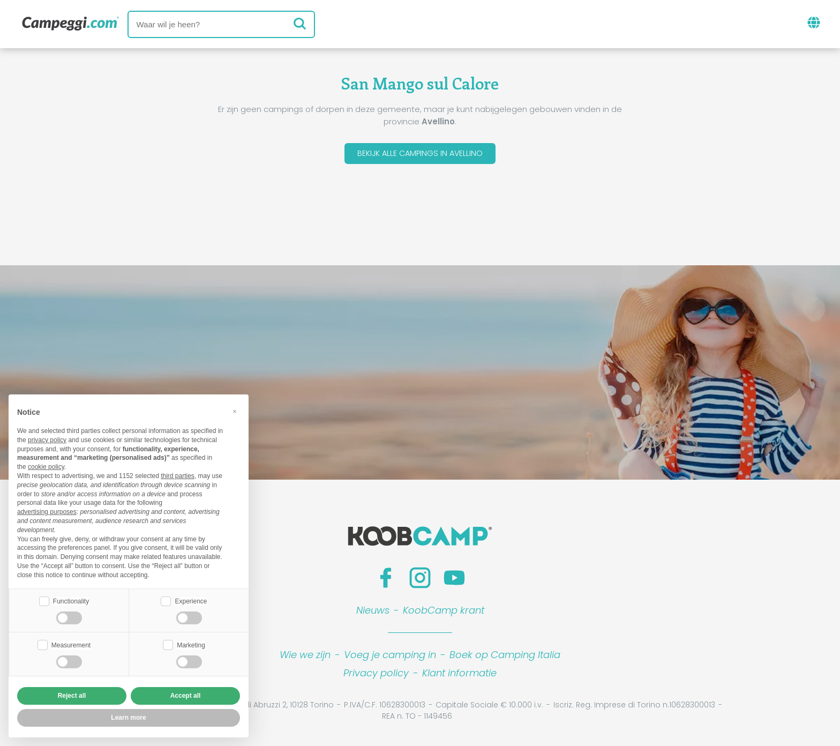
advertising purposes (47, 510)
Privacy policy (376, 675)
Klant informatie (459, 675)
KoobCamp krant (443, 613)
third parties (177, 475)
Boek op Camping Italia (504, 657)
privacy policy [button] (47, 439)
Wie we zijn (305, 657)
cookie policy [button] (46, 465)
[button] (234, 410)
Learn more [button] (128, 717)
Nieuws (372, 613)
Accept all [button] (185, 695)
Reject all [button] (72, 695)
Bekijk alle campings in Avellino (420, 154)
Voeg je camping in (390, 657)
